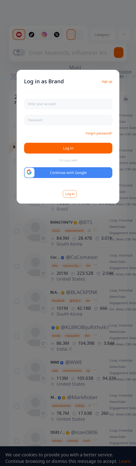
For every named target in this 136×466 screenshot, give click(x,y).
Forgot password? (99, 133)
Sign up (107, 81)
